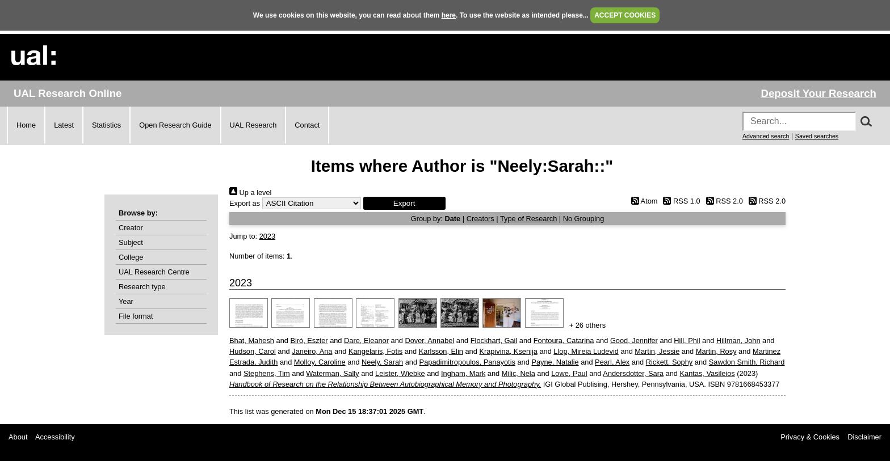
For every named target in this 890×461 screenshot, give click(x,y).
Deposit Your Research (818, 93)
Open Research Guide (175, 125)
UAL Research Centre (154, 272)
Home (26, 125)
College (131, 257)
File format (136, 316)
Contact (307, 125)
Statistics (106, 125)
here (449, 15)
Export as (244, 203)
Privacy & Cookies (809, 437)
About (18, 437)
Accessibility (55, 437)
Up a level (250, 192)
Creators (480, 218)
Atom (642, 201)
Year (126, 301)
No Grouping (583, 218)
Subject (131, 242)
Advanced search (765, 136)
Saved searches (816, 136)
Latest (64, 125)
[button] (404, 203)
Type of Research (528, 218)
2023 (267, 236)
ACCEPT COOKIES (625, 15)
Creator (131, 227)
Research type (142, 286)
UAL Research (253, 125)
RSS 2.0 (722, 201)
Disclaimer (864, 437)
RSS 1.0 (680, 201)
